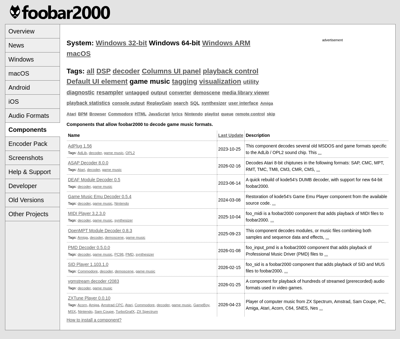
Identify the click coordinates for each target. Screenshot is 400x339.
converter (180, 92)
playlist (212, 114)
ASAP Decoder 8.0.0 (88, 162)
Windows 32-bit (121, 43)
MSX (72, 311)
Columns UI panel (171, 71)
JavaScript (159, 114)
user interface (243, 103)
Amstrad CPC (112, 305)
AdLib (82, 153)
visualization (220, 81)
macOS (18, 73)
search (180, 103)
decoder (126, 71)
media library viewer (245, 92)
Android (19, 87)
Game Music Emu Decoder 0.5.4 (100, 196)
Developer (22, 185)
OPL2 (130, 153)
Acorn (82, 305)
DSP (103, 71)
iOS (13, 101)
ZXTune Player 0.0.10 (89, 298)
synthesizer (214, 103)
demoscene (206, 92)
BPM (83, 114)
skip (271, 114)
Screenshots (25, 157)
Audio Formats (28, 115)
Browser (97, 114)
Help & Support (29, 171)
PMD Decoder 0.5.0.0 (89, 247)
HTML (140, 114)
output (159, 93)
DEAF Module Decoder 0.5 (94, 179)
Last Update (230, 135)
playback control (230, 71)
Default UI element (97, 81)
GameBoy (201, 305)
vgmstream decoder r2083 (93, 281)
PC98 (118, 254)
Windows (21, 59)
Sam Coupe (104, 311)
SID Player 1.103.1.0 (88, 264)
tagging (184, 81)
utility (251, 81)
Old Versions (26, 200)
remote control (250, 114)
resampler (110, 92)
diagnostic (81, 92)
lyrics (177, 114)
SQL (195, 103)
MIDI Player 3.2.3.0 (87, 213)
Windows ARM (226, 43)
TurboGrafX (125, 311)
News (16, 45)
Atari (71, 114)
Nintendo (194, 114)
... (320, 152)
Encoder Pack (28, 143)
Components (27, 129)
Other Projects (28, 214)
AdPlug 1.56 (80, 145)
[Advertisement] (332, 86)
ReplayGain (159, 103)
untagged (137, 93)
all (90, 71)
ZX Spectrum (147, 311)
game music (113, 153)
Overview (21, 31)
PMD (130, 254)
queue (227, 114)
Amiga (266, 103)
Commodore (120, 114)
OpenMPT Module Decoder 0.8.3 (100, 230)
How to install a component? (94, 319)
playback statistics (88, 103)
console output (128, 103)
